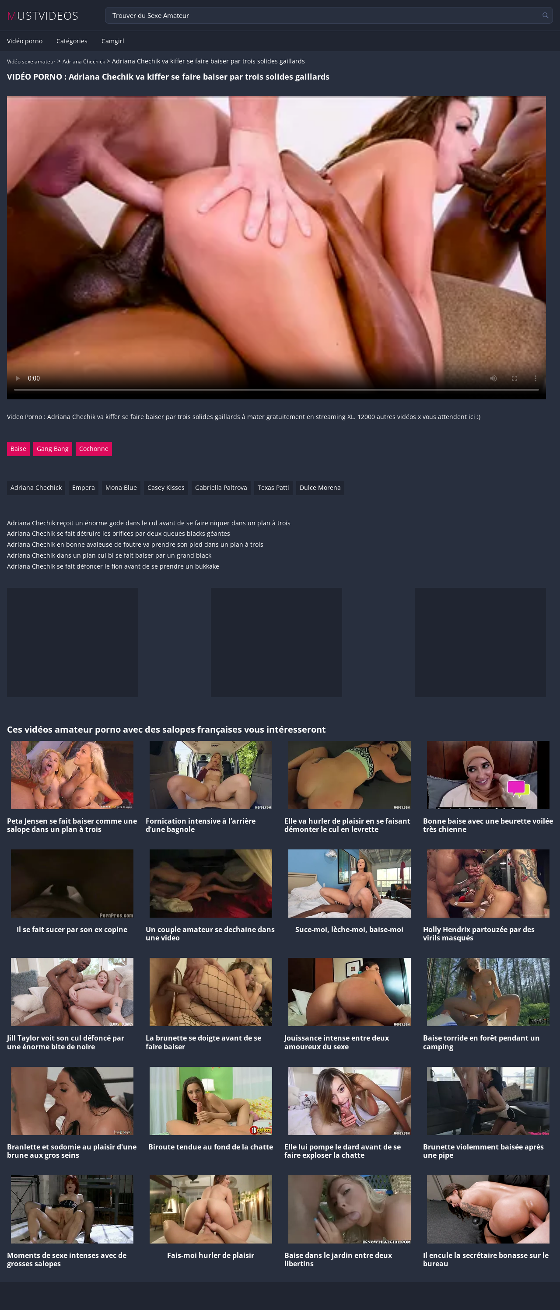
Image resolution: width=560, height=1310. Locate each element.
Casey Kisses (166, 487)
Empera (83, 487)
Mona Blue (121, 487)
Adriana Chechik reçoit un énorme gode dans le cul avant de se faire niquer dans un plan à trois (148, 523)
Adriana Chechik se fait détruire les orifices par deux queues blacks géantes (118, 534)
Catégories (72, 41)
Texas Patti (273, 487)
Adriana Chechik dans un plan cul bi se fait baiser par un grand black (109, 555)
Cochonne (93, 448)
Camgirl (113, 41)
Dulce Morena (320, 487)
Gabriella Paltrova (221, 487)
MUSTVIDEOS (43, 15)
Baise (18, 448)
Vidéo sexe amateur (31, 61)
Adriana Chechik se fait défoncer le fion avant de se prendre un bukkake (113, 566)
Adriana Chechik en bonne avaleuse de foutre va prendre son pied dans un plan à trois (135, 544)
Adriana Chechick (84, 61)
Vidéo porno (24, 41)
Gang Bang (53, 448)
